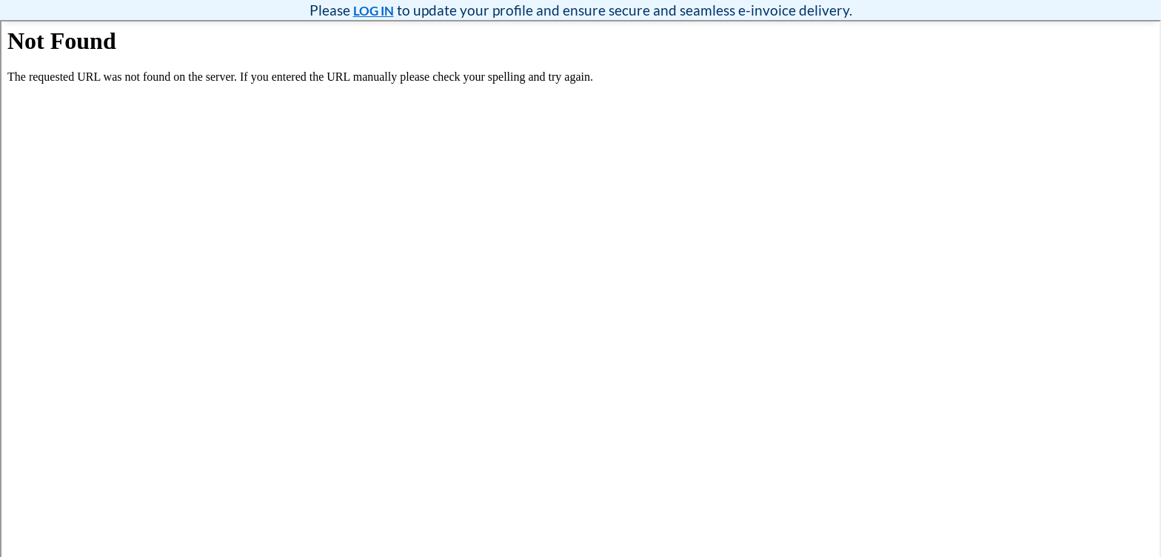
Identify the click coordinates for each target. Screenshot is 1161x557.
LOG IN (373, 11)
